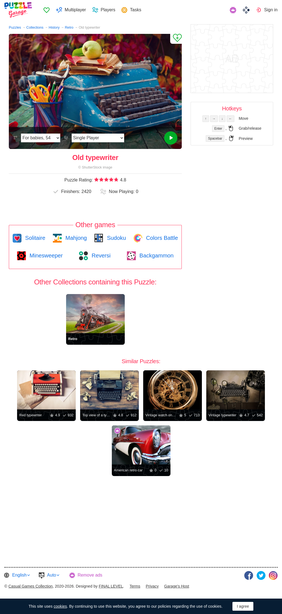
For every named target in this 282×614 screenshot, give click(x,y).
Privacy (152, 585)
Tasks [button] (136, 9)
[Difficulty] (40, 138)
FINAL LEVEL (111, 585)
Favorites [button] (47, 10)
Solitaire (34, 238)
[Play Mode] (98, 138)
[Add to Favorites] (176, 39)
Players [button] (108, 9)
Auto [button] (51, 575)
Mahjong (75, 238)
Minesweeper (45, 255)
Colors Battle (161, 238)
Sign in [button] (271, 9)
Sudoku (115, 238)
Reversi (100, 255)
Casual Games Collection (30, 585)
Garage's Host (176, 585)
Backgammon (156, 255)
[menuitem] (47, 10)
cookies (60, 606)
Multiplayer (75, 9)
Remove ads (90, 575)
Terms (135, 585)
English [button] (19, 575)
